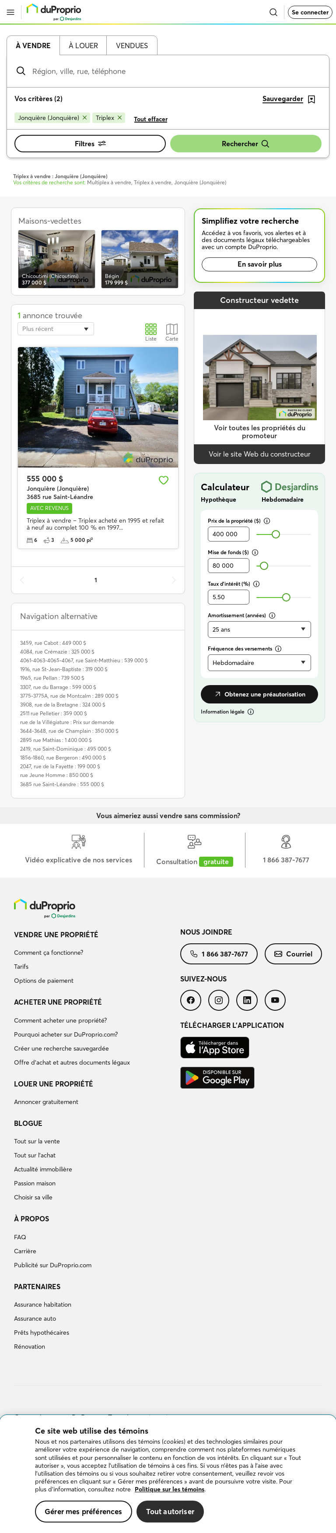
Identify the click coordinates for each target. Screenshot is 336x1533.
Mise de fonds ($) (233, 552)
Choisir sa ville (33, 1197)
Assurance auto (35, 1318)
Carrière (25, 1251)
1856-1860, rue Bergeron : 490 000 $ (63, 757)
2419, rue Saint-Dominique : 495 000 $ (65, 748)
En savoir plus (260, 264)
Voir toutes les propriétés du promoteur (259, 432)
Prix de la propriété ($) (239, 520)
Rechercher (246, 143)
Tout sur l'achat (35, 1155)
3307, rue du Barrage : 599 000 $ (58, 687)
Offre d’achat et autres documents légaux (72, 1062)
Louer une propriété (53, 1083)
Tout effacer (151, 119)
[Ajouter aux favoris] (163, 480)
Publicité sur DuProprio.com (52, 1265)
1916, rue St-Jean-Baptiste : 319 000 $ (64, 669)
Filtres (90, 143)
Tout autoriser (170, 1511)
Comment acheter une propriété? (60, 1020)
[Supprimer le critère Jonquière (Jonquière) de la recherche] (52, 118)
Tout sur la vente (37, 1141)
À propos (31, 1218)
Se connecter (310, 12)
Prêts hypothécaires (41, 1332)
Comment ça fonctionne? (48, 952)
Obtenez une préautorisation (259, 694)
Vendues (132, 45)
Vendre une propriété (56, 934)
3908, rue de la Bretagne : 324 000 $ (62, 704)
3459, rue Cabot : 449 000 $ (53, 643)
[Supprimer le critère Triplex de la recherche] (108, 118)
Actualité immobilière (43, 1169)
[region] (168, 1474)
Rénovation (29, 1346)
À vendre (33, 45)
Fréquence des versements (244, 648)
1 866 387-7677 (219, 953)
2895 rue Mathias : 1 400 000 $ (56, 740)
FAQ (20, 1237)
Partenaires (37, 1286)
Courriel (293, 953)
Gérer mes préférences (83, 1511)
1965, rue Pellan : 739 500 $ (52, 678)
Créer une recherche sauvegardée (61, 1048)
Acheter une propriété (58, 1002)
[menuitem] (97, 959)
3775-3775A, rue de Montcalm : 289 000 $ (69, 696)
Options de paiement (44, 980)
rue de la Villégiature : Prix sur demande (67, 722)
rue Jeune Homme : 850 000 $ (56, 775)
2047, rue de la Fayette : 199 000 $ (60, 766)
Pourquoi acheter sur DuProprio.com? (66, 1034)
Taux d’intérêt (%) (233, 583)
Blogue (28, 1123)
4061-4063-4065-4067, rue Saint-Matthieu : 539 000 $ (84, 660)
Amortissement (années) (241, 615)
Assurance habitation (42, 1304)
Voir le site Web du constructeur (260, 454)
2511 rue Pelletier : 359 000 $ (53, 713)
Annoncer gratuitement (46, 1102)
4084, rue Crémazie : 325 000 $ (57, 651)
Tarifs (21, 966)
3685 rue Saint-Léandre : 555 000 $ (62, 784)
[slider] (276, 534)
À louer (83, 45)
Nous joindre (206, 932)
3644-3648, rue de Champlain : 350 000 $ (69, 731)
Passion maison (35, 1183)
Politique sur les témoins (169, 1489)
